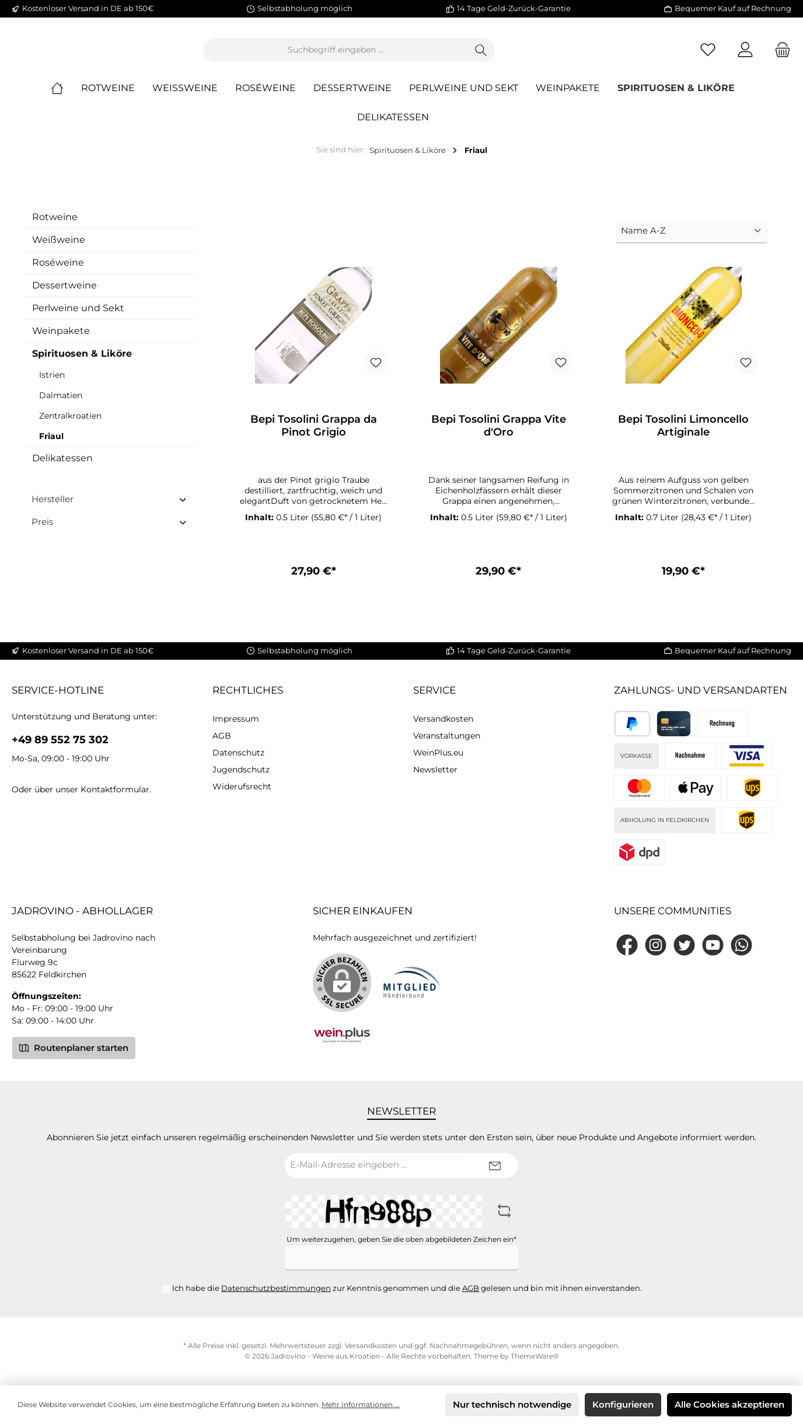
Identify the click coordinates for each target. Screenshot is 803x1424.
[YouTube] (713, 945)
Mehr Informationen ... (361, 1404)
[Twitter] (684, 945)
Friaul (51, 445)
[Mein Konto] (745, 55)
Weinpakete (61, 340)
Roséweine (58, 271)
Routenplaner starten (73, 1047)
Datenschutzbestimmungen (276, 1288)
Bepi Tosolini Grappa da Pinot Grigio (313, 435)
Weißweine (58, 249)
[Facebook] (627, 945)
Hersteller (109, 508)
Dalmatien (60, 404)
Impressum (235, 718)
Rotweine (55, 226)
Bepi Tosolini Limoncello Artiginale (683, 435)
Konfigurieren (623, 1404)
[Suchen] (545, 55)
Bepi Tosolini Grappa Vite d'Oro (498, 435)
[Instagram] (656, 945)
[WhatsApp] (741, 945)
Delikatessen (62, 467)
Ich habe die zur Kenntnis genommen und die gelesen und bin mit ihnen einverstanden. (407, 1288)
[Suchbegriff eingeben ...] (399, 55)
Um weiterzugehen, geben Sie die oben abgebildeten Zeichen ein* (401, 1239)
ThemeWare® (535, 1356)
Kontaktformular (115, 789)
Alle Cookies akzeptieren (729, 1404)
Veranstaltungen (446, 735)
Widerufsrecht (241, 786)
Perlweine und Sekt (78, 317)
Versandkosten (443, 718)
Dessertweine (64, 294)
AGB (221, 735)
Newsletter (435, 769)
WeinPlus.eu (438, 752)
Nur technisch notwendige (512, 1404)
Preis (109, 531)
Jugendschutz (241, 769)
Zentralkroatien (70, 425)
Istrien (52, 384)
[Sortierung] (691, 240)
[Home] (66, 98)
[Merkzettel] (708, 55)
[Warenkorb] (779, 55)
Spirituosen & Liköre (82, 362)
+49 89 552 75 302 (60, 739)
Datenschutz (238, 752)
